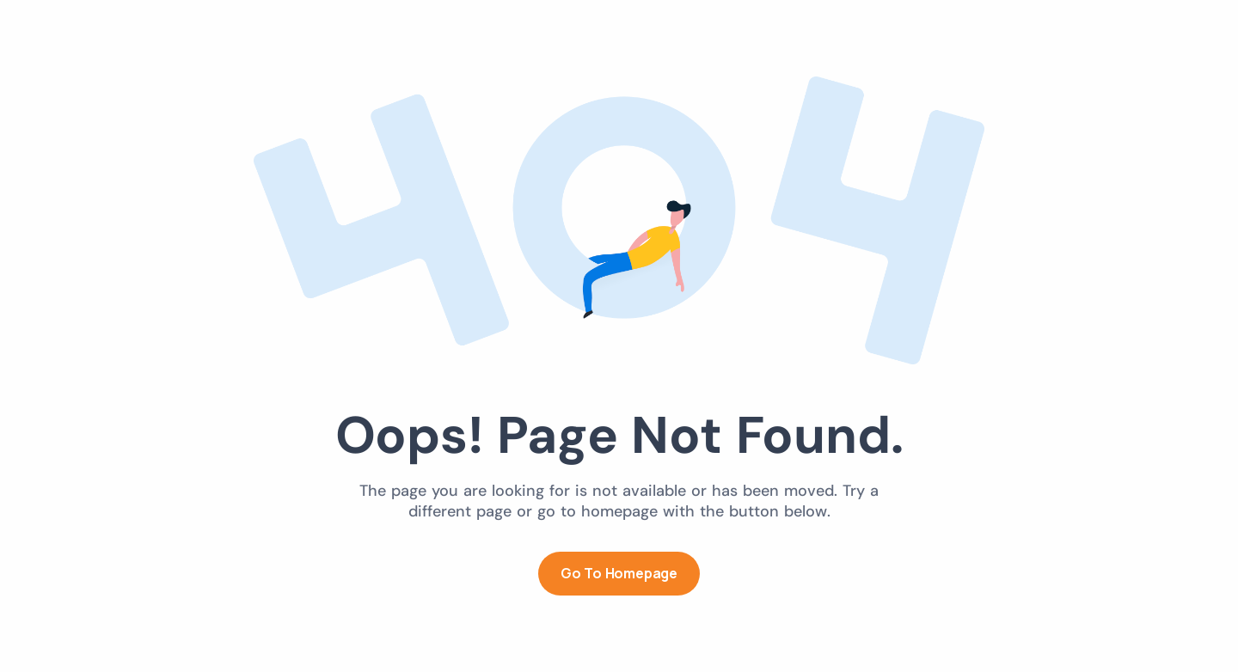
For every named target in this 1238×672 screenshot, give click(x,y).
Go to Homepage (619, 573)
